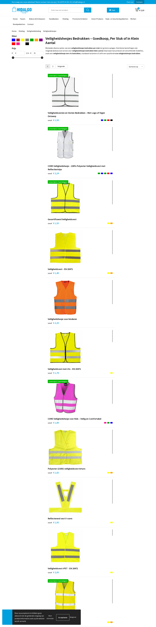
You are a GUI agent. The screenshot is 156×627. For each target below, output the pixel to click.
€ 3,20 (86, 280)
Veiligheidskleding (34, 31)
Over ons (130, 2)
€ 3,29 (119, 284)
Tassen (22, 19)
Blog (50, 579)
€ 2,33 (86, 178)
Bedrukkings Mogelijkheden (58, 596)
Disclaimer (118, 592)
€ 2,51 (119, 336)
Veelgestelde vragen (56, 592)
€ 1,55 (119, 119)
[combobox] (66, 10)
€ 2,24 (86, 126)
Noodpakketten (19, 24)
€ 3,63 (53, 389)
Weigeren (73, 617)
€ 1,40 (53, 175)
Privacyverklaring (120, 589)
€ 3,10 (119, 441)
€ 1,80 (53, 231)
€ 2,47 (86, 336)
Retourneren (86, 585)
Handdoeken (54, 19)
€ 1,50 (53, 122)
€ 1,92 (119, 228)
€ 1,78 (119, 178)
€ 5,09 (119, 494)
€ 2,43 (53, 333)
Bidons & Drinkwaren (37, 19)
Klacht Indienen (87, 589)
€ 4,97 (53, 497)
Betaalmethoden (87, 582)
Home (15, 19)
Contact (139, 2)
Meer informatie (50, 617)
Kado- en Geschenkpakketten (117, 19)
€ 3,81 (86, 392)
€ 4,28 (53, 441)
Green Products (97, 19)
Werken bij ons (53, 582)
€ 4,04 (119, 392)
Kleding (66, 19)
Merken (133, 19)
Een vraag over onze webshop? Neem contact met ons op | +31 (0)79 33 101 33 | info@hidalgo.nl (48, 2)
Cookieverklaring (120, 585)
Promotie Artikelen (79, 19)
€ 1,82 (86, 231)
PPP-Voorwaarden (121, 579)
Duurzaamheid (53, 585)
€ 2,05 (53, 284)
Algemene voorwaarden (123, 582)
